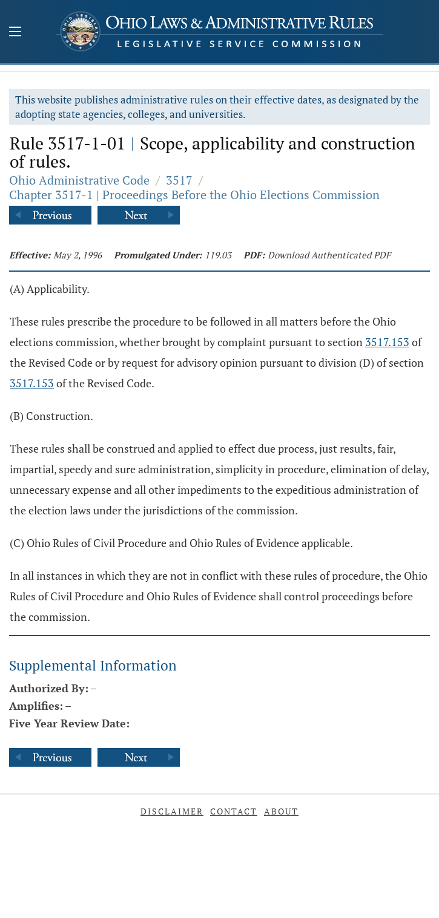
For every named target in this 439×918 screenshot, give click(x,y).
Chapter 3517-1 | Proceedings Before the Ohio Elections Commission (194, 194)
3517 (179, 180)
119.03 (218, 255)
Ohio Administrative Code (79, 180)
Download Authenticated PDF (329, 255)
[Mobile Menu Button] (15, 33)
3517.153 (387, 342)
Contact (233, 811)
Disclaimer (171, 811)
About (281, 811)
